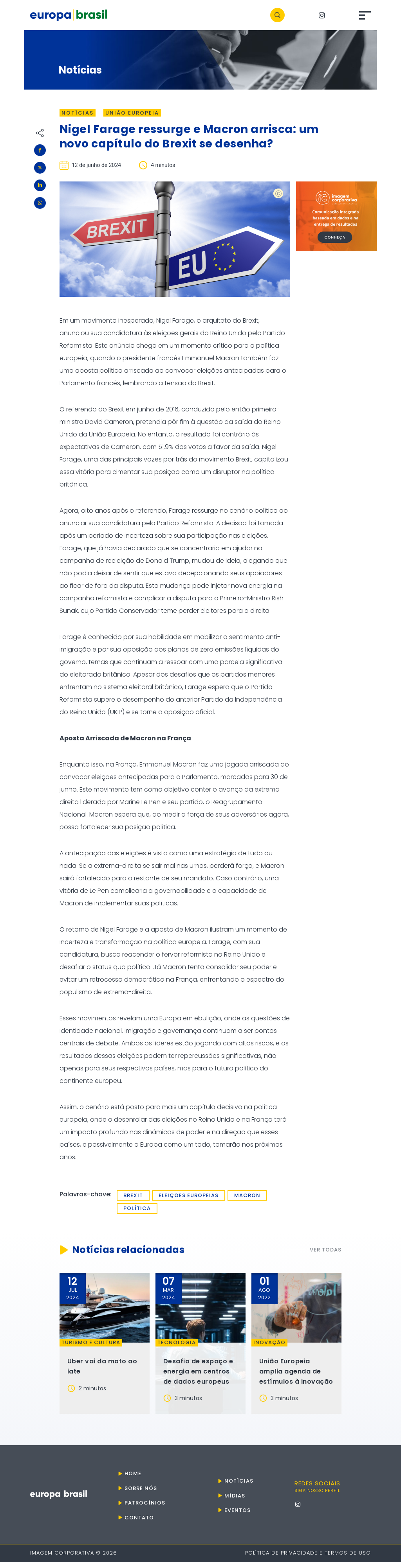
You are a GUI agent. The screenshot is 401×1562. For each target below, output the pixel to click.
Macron (247, 1195)
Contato (139, 1517)
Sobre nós (141, 1488)
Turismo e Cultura (90, 1342)
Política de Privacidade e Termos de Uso (308, 1553)
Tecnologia (176, 1342)
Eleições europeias (189, 1195)
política (137, 1208)
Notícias (77, 113)
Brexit (133, 1195)
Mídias (234, 1495)
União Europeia (132, 113)
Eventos (237, 1510)
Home (133, 1473)
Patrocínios (145, 1502)
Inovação (269, 1342)
